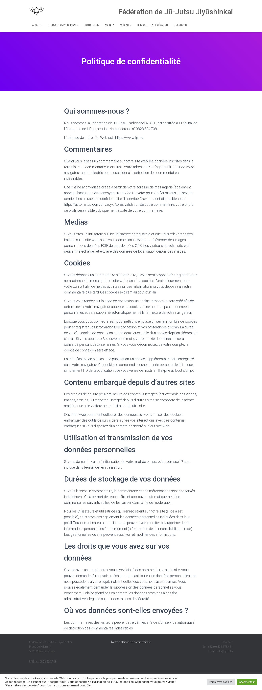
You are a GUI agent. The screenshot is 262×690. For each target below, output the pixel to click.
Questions (180, 25)
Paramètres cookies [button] (220, 681)
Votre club (91, 25)
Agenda (109, 25)
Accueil (37, 25)
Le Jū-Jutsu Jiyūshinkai (63, 25)
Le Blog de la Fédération (152, 25)
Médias (125, 25)
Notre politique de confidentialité (131, 642)
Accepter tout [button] (247, 681)
